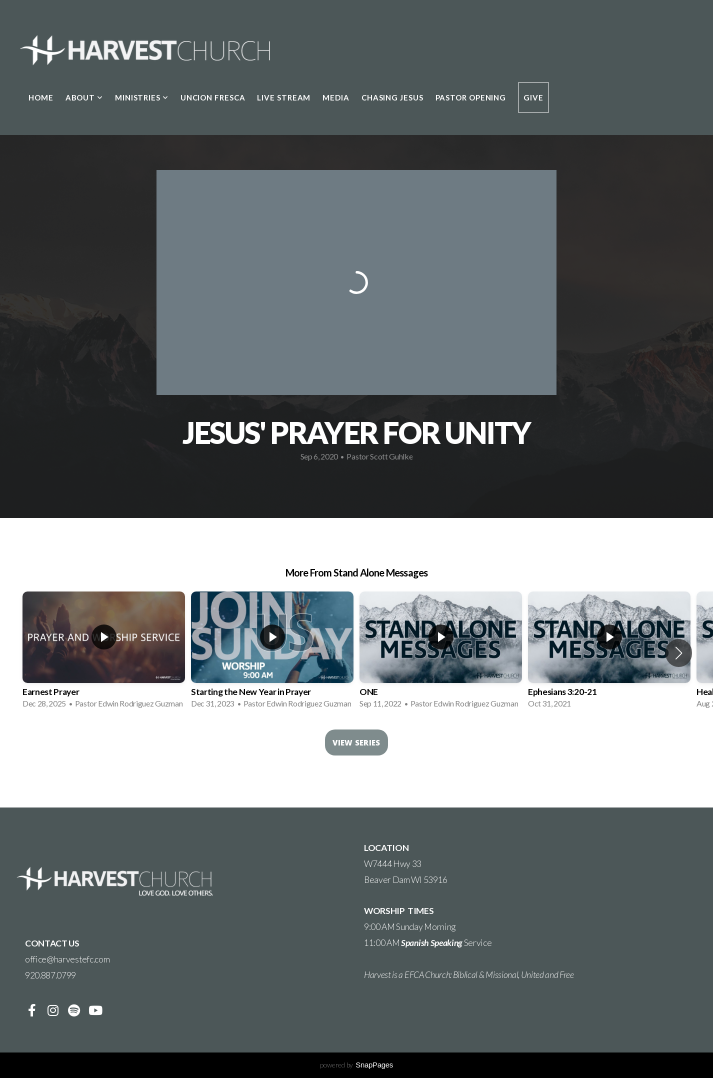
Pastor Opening (471, 97)
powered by (356, 1064)
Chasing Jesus (393, 97)
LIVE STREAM (283, 97)
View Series (356, 743)
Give (534, 97)
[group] (103, 653)
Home (41, 97)
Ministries (141, 97)
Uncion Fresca (213, 97)
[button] (679, 653)
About (84, 97)
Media (336, 97)
